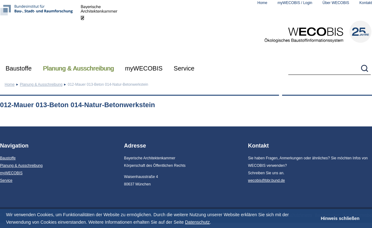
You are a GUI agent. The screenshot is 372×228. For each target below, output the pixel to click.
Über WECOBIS (335, 3)
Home (262, 3)
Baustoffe (19, 68)
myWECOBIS (143, 68)
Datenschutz (197, 222)
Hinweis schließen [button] (340, 218)
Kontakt (365, 3)
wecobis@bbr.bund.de (266, 180)
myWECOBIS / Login (294, 3)
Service (184, 68)
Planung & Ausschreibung (78, 68)
